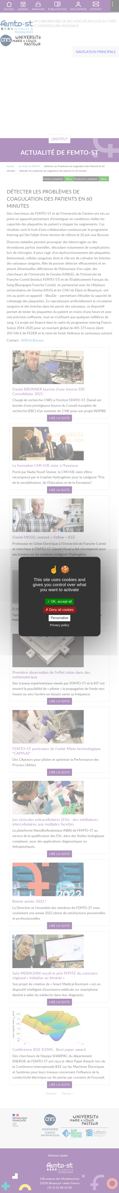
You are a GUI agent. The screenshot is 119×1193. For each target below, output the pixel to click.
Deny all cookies (60, 610)
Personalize (59, 618)
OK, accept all (59, 601)
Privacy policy (59, 625)
